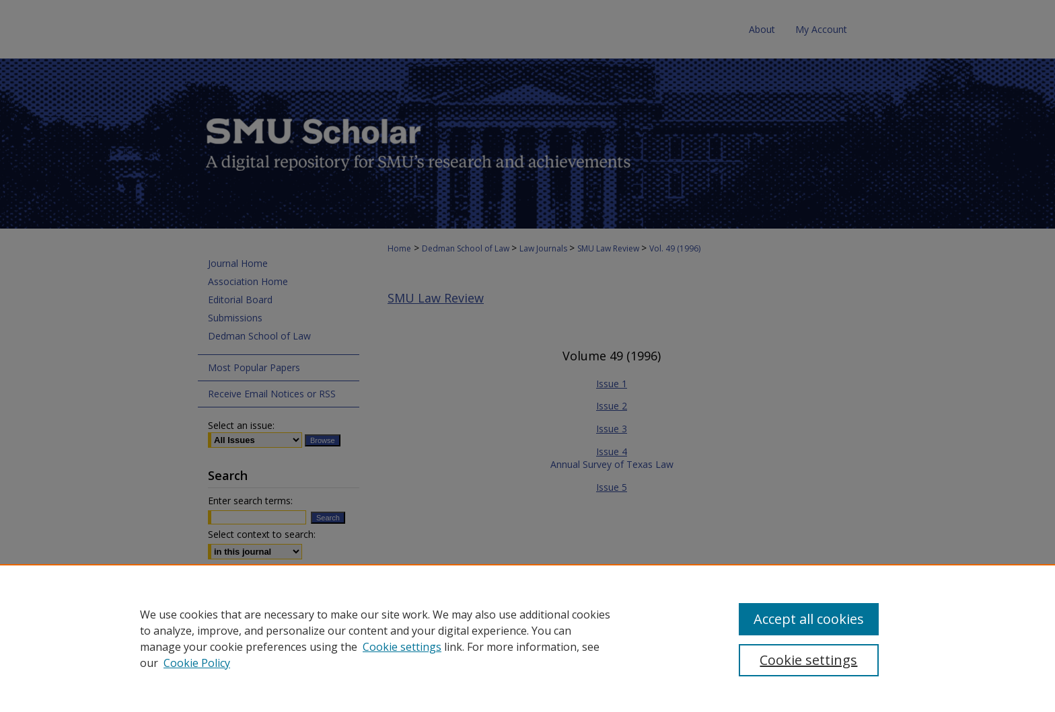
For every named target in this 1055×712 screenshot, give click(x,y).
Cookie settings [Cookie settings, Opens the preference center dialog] (808, 660)
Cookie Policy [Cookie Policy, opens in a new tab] (196, 663)
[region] (527, 638)
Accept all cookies (809, 619)
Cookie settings (402, 646)
